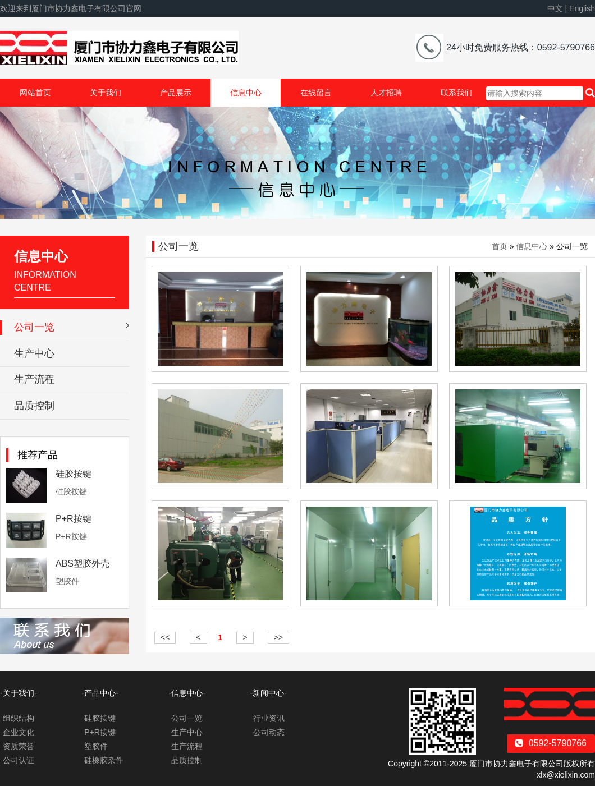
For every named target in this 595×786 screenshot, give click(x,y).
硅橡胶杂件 (103, 760)
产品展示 (175, 92)
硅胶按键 (73, 474)
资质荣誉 (18, 746)
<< (165, 637)
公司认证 (18, 760)
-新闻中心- (268, 692)
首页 (499, 246)
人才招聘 (386, 92)
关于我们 (105, 92)
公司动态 (269, 732)
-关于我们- (18, 692)
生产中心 (34, 353)
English (582, 8)
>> (278, 637)
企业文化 (18, 732)
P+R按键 (73, 518)
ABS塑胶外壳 (82, 563)
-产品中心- (99, 692)
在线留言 (316, 92)
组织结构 (18, 718)
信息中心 (246, 92)
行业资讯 (269, 718)
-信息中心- (186, 692)
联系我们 (456, 92)
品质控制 (34, 405)
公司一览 (71, 326)
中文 (555, 8)
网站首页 (35, 92)
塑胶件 (96, 746)
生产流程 (34, 379)
